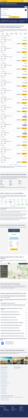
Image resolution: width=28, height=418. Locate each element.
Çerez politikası (14, 410)
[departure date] (8, 14)
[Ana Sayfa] (11, 1)
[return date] (20, 14)
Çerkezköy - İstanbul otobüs (4, 376)
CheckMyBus (1, 405)
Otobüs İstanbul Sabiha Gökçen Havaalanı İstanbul (7, 398)
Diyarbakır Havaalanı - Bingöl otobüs (18, 398)
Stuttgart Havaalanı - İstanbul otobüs (5, 401)
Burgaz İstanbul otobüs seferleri (4, 373)
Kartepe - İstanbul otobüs (4, 385)
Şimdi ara (24, 43)
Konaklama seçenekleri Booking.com (6, 15)
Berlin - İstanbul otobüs (3, 372)
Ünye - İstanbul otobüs (3, 393)
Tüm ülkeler (21, 411)
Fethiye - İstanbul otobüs (3, 381)
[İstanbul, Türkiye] (15, 9)
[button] (14, 279)
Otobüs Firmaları (6, 411)
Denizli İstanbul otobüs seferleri (4, 377)
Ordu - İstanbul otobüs (3, 389)
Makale (20, 410)
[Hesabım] (22, 1)
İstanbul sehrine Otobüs (12, 405)
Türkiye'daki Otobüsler (6, 405)
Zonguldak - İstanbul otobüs (4, 394)
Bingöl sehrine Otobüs (17, 405)
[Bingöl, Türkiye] (15, 11)
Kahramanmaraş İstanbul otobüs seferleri (5, 384)
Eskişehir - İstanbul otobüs (4, 380)
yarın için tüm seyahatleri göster (14, 164)
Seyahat (12, 411)
